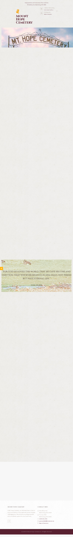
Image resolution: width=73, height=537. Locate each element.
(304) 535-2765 (49, 8)
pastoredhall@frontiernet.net (46, 521)
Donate (47, 12)
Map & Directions (43, 523)
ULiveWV (23, 531)
